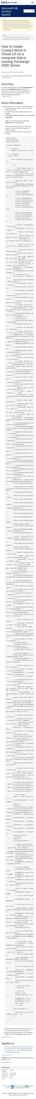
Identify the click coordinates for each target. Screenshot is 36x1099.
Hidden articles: (19, 1086)
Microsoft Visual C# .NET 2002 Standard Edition (19, 1048)
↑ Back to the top (6, 77)
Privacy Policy (23, 1095)
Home (4, 35)
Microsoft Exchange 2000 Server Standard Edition (19, 1047)
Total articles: (6, 1086)
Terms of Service (13, 1095)
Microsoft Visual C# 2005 (12, 1052)
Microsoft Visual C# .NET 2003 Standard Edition (19, 1050)
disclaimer (26, 27)
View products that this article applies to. (12, 72)
